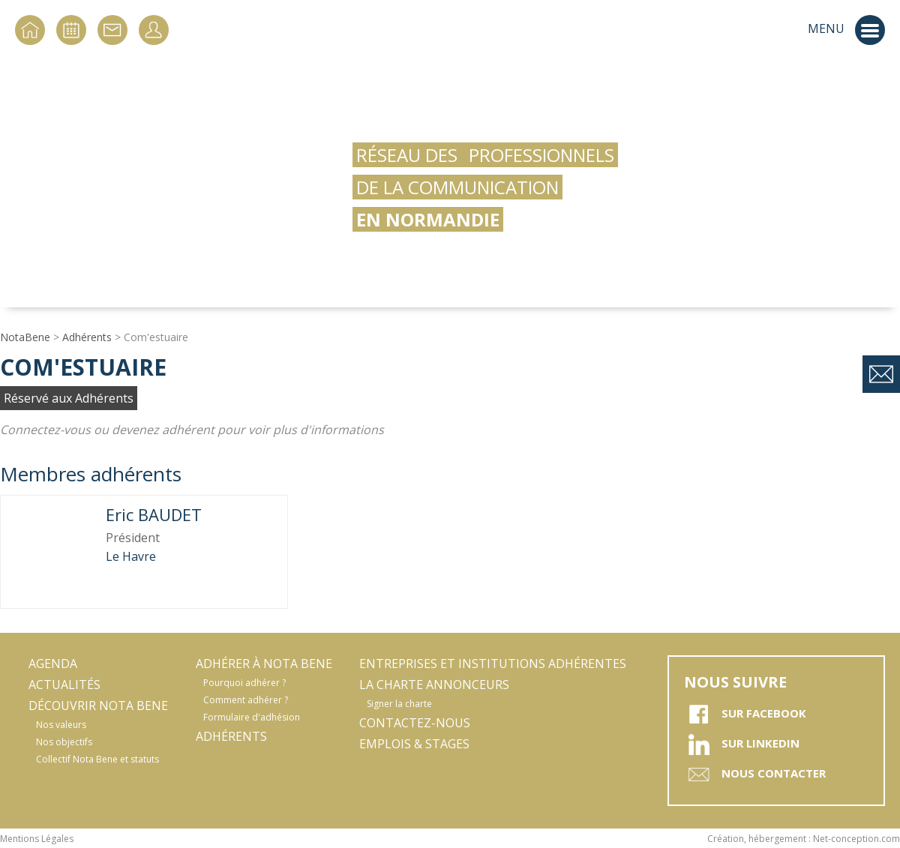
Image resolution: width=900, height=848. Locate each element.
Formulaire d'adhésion (251, 717)
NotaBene (25, 337)
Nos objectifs (64, 742)
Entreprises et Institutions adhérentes (492, 663)
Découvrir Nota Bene (98, 705)
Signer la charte (399, 703)
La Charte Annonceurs (434, 684)
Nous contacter (755, 775)
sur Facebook (745, 715)
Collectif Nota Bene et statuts (97, 759)
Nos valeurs (61, 724)
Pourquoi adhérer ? (244, 682)
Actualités (64, 684)
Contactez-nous (414, 723)
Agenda (52, 663)
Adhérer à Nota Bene (264, 663)
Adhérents (87, 337)
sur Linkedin (742, 745)
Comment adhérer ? (245, 700)
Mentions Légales (37, 838)
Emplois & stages (414, 744)
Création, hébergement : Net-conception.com (803, 838)
